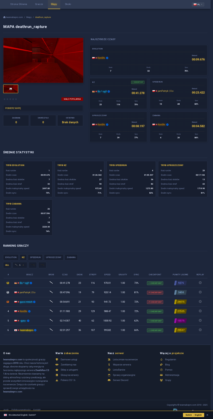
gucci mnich (26, 301)
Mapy (28, 17)
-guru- (23, 320)
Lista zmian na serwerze (125, 359)
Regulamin (170, 359)
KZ (23, 257)
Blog (167, 364)
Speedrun (35, 257)
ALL (7, 265)
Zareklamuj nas (68, 364)
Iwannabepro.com (13, 17)
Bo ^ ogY (102, 91)
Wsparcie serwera (122, 364)
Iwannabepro (26, 330)
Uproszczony (53, 257)
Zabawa (71, 257)
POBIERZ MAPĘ (13, 108)
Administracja (172, 375)
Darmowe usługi (69, 359)
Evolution (10, 257)
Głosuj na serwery (70, 375)
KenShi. (101, 57)
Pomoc (168, 369)
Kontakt (37, 409)
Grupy (168, 380)
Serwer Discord (120, 380)
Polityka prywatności (21, 409)
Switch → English (194, 415)
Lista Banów (119, 369)
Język (6, 409)
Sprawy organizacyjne (124, 375)
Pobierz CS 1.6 (68, 380)
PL (198, 4)
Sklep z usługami (69, 369)
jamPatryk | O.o (166, 91)
